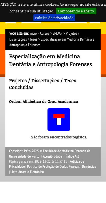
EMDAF (57, 33)
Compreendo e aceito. (76, 11)
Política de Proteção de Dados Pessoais (53, 166)
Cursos (44, 33)
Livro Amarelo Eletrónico (27, 172)
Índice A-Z (72, 156)
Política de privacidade (54, 17)
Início (33, 33)
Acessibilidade (52, 156)
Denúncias (89, 166)
